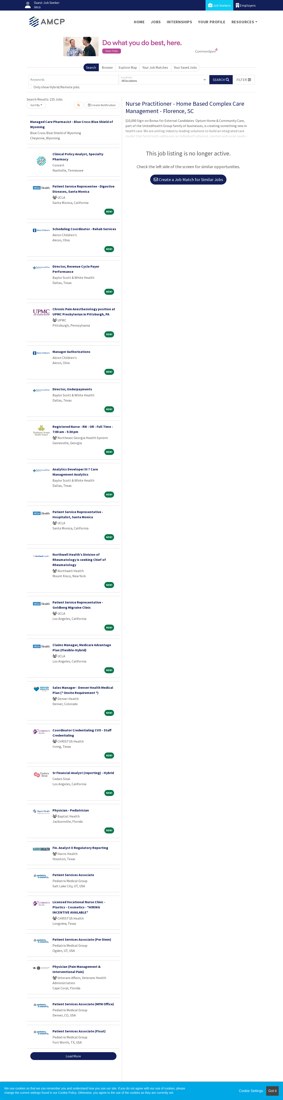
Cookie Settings (251, 1091)
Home (139, 21)
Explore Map (128, 67)
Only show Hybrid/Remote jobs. (57, 87)
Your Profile (212, 21)
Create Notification (102, 105)
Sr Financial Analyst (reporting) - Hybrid (83, 773)
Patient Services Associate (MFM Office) (83, 1004)
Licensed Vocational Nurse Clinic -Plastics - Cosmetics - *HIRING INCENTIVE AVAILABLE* (79, 907)
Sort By (35, 105)
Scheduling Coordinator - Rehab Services (84, 229)
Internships (179, 21)
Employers (246, 5)
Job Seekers (219, 5)
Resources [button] (243, 21)
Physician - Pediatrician (71, 810)
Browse (107, 67)
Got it (272, 1091)
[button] (244, 79)
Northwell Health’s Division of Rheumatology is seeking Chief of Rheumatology (79, 559)
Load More (73, 1056)
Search (91, 67)
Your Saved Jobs (185, 67)
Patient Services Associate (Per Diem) (82, 939)
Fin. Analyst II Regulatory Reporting (80, 848)
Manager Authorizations (71, 351)
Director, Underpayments (72, 389)
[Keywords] (73, 79)
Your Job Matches (155, 67)
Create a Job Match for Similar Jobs (188, 179)
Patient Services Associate (73, 875)
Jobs (156, 21)
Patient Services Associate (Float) (79, 1031)
